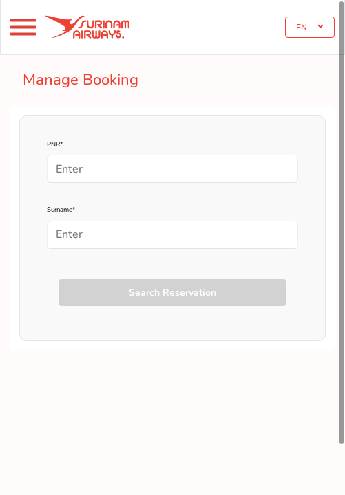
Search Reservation (172, 292)
